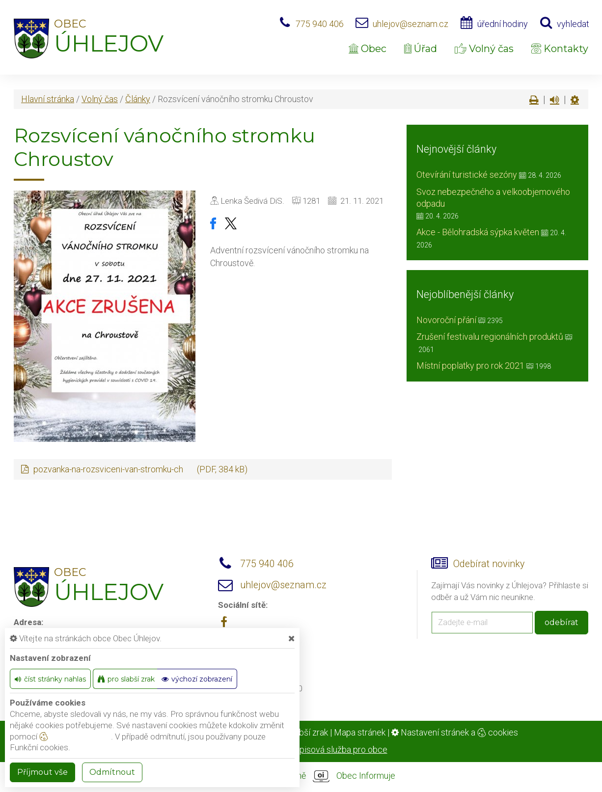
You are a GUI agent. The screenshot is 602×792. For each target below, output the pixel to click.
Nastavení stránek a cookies (454, 732)
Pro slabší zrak (300, 732)
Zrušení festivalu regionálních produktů (489, 336)
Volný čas (484, 49)
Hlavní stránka (47, 99)
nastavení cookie (75, 736)
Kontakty (559, 49)
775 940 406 (320, 24)
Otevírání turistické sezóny (466, 174)
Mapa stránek (359, 732)
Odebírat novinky (488, 564)
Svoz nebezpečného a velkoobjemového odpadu (493, 198)
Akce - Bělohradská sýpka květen (477, 232)
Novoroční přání (446, 320)
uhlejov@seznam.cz (410, 24)
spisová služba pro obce (341, 749)
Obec (367, 49)
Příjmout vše (42, 772)
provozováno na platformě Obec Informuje (301, 776)
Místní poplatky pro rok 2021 (470, 365)
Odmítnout (112, 772)
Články (137, 99)
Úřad (420, 49)
